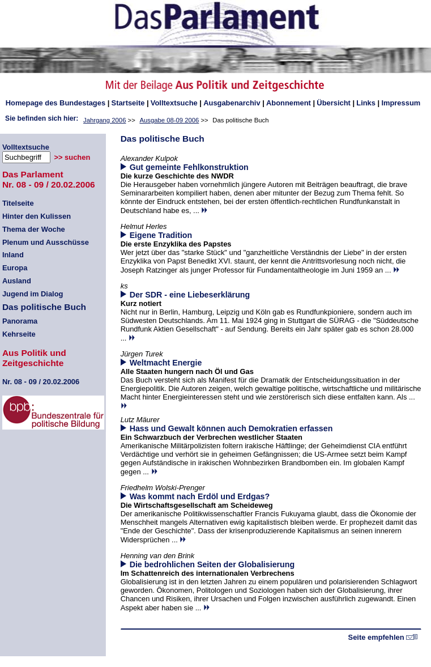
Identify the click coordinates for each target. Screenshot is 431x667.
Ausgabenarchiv (231, 103)
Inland (13, 254)
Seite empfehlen (383, 637)
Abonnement (288, 103)
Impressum (400, 103)
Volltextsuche (174, 103)
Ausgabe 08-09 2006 (169, 120)
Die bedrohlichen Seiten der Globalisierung (212, 564)
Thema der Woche (33, 229)
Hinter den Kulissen (36, 216)
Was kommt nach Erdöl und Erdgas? (200, 496)
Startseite (128, 103)
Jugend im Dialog (32, 294)
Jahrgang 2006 (104, 120)
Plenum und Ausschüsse (45, 242)
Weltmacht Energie (166, 362)
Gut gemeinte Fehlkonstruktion (189, 167)
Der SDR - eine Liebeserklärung (190, 294)
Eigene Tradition (161, 235)
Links (365, 103)
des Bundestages (55, 103)
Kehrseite (19, 334)
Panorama (19, 321)
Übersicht (334, 103)
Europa (14, 268)
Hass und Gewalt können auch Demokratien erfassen (231, 428)
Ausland (16, 281)
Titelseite (18, 203)
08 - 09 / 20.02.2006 (40, 381)
